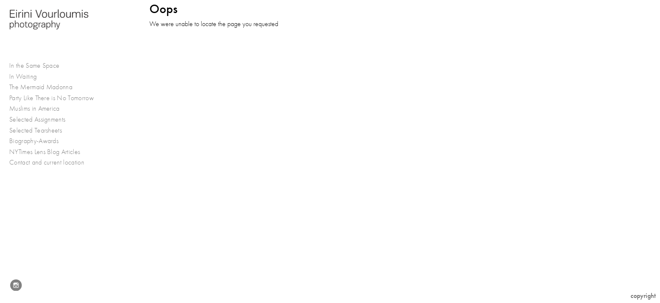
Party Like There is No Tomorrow (51, 98)
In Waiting (27, 77)
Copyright (643, 296)
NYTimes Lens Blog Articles (44, 152)
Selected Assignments (41, 120)
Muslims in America (38, 109)
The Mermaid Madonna (40, 87)
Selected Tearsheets (35, 130)
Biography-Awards (34, 141)
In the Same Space (34, 65)
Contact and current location (46, 162)
